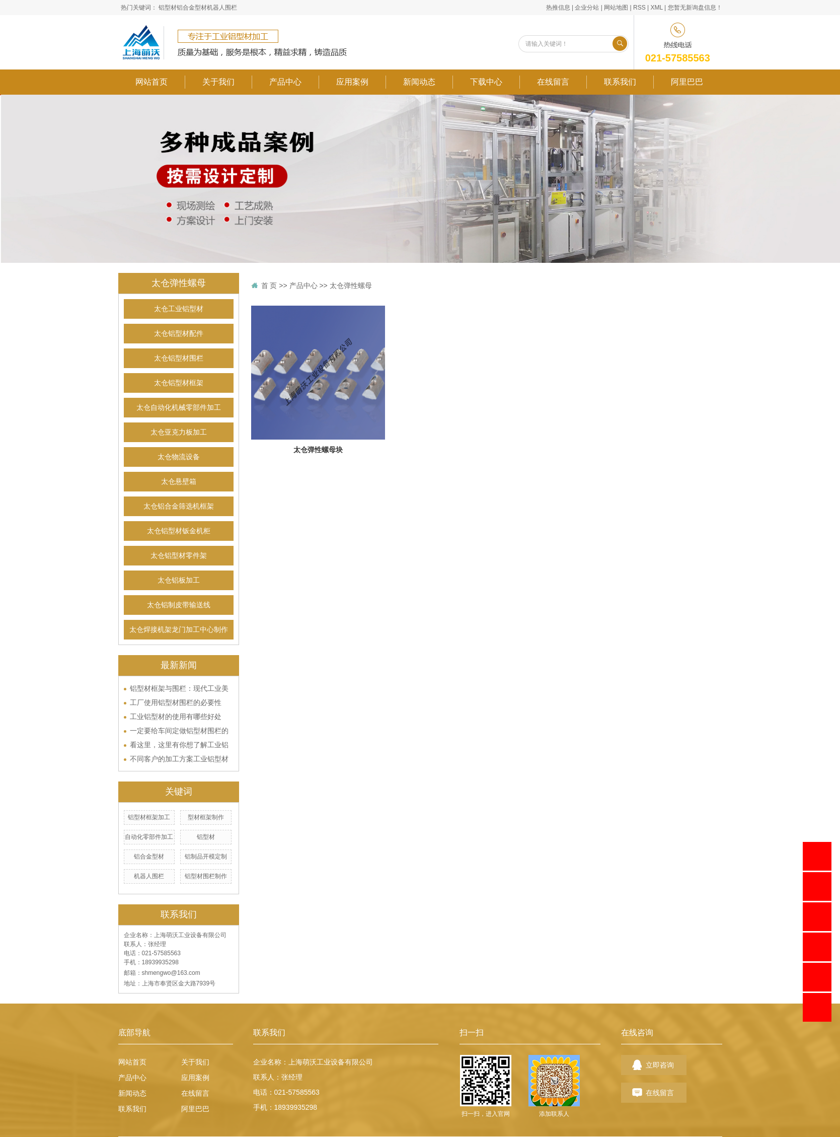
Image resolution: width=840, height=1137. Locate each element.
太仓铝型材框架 (178, 383)
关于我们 (218, 82)
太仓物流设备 (179, 457)
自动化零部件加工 (149, 836)
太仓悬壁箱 (178, 481)
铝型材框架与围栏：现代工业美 (179, 688)
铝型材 (168, 7)
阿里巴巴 (687, 82)
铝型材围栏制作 (206, 876)
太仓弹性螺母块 (318, 450)
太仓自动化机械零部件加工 (178, 407)
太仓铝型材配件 (178, 333)
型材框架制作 (206, 817)
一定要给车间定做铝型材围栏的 (179, 731)
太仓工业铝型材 (178, 309)
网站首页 (151, 82)
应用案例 (352, 82)
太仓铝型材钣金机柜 (178, 531)
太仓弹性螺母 (351, 285)
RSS (639, 7)
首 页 (269, 285)
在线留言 (553, 82)
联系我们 (620, 82)
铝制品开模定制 (206, 856)
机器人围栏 (222, 7)
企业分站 (587, 7)
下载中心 (486, 82)
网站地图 (616, 7)
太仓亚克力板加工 (178, 432)
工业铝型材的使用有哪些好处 (175, 717)
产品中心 (285, 82)
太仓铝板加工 (179, 580)
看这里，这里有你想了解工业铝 (179, 745)
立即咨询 (660, 1065)
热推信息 (558, 7)
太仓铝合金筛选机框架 (178, 506)
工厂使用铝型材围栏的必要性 (175, 702)
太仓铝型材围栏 (178, 358)
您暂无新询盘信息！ (695, 7)
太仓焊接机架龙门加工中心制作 (178, 629)
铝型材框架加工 (149, 817)
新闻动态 (419, 82)
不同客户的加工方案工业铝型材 (179, 759)
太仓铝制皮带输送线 (178, 605)
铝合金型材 (192, 7)
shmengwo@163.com (171, 972)
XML (656, 7)
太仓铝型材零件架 (178, 555)
